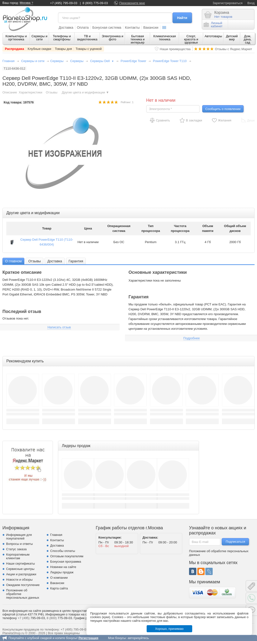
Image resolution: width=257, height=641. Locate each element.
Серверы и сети (39, 37)
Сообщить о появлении (222, 109)
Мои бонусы (117, 638)
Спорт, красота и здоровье (191, 39)
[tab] (13, 261)
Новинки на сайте (63, 567)
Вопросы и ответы (19, 544)
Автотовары (213, 36)
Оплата (83, 27)
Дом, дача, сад (247, 39)
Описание (9, 92)
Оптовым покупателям (66, 556)
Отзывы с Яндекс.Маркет (233, 49)
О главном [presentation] (13, 261)
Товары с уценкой (89, 49)
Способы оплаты (62, 551)
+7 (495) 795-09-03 (63, 3)
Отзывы (52, 92)
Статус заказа (16, 549)
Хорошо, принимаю (169, 629)
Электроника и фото (113, 37)
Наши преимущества (175, 49)
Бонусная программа (65, 561)
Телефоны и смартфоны (62, 37)
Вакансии (150, 27)
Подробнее (191, 338)
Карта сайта (59, 588)
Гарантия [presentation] (76, 261)
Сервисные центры (20, 569)
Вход (251, 3)
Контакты (132, 27)
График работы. (85, 618)
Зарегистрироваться (228, 3)
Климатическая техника (164, 37)
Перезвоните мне (132, 3)
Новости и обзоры (19, 579)
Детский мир (232, 37)
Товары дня (63, 49)
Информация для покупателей (19, 536)
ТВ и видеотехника (87, 37)
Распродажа (14, 49)
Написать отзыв (59, 327)
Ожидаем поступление (23, 585)
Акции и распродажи (21, 574)
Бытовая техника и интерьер (138, 39)
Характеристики (30, 92)
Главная (8, 61)
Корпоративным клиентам (17, 556)
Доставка (66, 27)
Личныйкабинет (213, 24)
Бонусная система (106, 27)
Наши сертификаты (20, 563)
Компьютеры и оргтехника (16, 37)
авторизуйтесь (138, 638)
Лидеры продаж (62, 572)
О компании (59, 577)
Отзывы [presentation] (34, 261)
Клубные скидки (39, 49)
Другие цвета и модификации (85, 92)
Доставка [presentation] (54, 261)
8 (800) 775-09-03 (95, 3)
